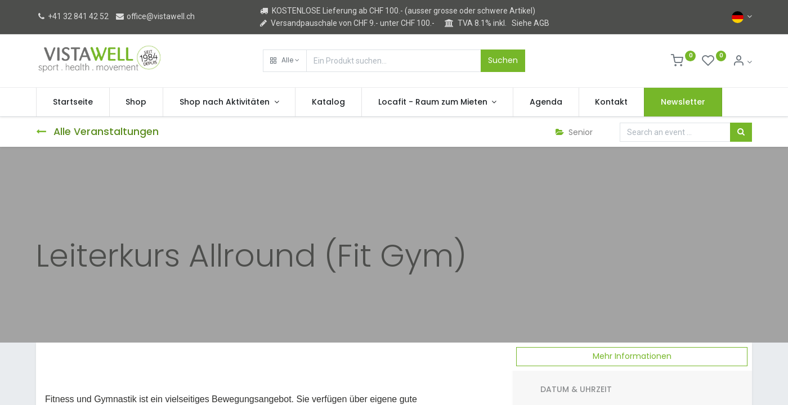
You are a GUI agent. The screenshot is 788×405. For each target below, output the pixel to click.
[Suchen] (741, 132)
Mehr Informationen (632, 356)
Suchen (503, 60)
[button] (285, 61)
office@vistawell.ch (155, 16)
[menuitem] (73, 102)
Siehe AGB (530, 23)
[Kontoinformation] (742, 61)
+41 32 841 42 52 (72, 16)
